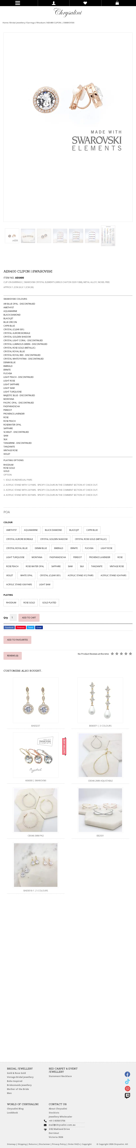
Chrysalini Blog (15, 1108)
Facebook (9, 627)
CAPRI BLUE (92, 530)
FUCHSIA (89, 548)
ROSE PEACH (12, 566)
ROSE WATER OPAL (35, 566)
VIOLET (9, 575)
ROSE (120, 557)
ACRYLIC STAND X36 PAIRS (19, 584)
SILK (82, 566)
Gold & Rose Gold (16, 1073)
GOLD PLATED (49, 602)
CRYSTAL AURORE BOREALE (19, 539)
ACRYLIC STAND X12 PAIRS (80, 575)
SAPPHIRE (56, 566)
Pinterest (20, 627)
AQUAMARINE (31, 530)
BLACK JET (74, 530)
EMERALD (58, 548)
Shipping (22, 1144)
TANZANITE (96, 566)
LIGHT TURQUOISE (15, 557)
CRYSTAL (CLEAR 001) (50, 575)
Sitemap (11, 1144)
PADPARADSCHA (58, 557)
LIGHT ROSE (106, 548)
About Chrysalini (58, 1108)
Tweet (30, 627)
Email (39, 627)
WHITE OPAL (26, 575)
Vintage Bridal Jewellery (20, 1077)
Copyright (87, 1144)
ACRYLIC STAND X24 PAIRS (113, 575)
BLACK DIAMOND (53, 530)
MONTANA (37, 557)
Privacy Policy (59, 1144)
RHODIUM (11, 602)
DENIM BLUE (41, 548)
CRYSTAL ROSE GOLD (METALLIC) (91, 539)
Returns (33, 1144)
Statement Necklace (60, 1076)
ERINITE (74, 548)
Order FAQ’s (74, 1144)
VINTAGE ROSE (117, 566)
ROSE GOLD (29, 602)
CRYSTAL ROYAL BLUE (17, 548)
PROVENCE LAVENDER (99, 557)
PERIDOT (77, 557)
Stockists (54, 1112)
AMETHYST (11, 530)
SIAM (70, 566)
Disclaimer (44, 1144)
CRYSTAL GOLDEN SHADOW (54, 539)
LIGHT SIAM (44, 584)
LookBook (12, 1112)
